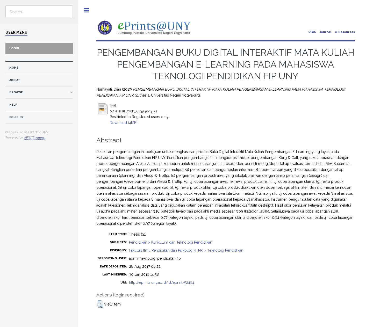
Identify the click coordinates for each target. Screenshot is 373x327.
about (14, 80)
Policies (16, 117)
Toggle (86, 10)
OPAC (312, 32)
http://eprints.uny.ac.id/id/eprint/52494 (161, 282)
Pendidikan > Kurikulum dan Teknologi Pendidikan (170, 242)
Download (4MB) (124, 123)
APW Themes (34, 137)
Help (13, 104)
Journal (325, 32)
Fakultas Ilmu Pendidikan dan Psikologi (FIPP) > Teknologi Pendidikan (186, 250)
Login (14, 48)
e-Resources (345, 32)
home (13, 67)
